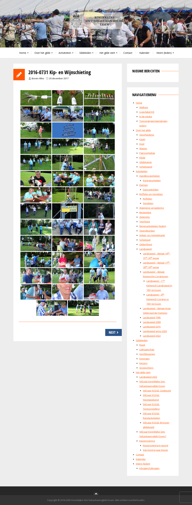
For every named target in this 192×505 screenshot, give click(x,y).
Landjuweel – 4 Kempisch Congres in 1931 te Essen (157, 299)
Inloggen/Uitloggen (149, 468)
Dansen (143, 185)
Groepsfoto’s (146, 367)
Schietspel (144, 239)
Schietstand (145, 166)
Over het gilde (42, 52)
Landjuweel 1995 (152, 317)
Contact (127, 52)
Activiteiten (65, 52)
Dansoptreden (151, 189)
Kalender (144, 52)
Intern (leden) (164, 52)
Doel (141, 143)
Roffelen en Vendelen (151, 194)
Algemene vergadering (151, 207)
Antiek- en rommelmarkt (152, 235)
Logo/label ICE (146, 112)
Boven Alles (38, 78)
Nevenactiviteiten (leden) (152, 226)
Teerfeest (144, 221)
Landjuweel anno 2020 (155, 331)
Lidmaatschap (146, 349)
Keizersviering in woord (155, 445)
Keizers (143, 363)
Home (22, 52)
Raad (142, 345)
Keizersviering (147, 440)
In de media (145, 116)
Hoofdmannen (147, 354)
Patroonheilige (147, 153)
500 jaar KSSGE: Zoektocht (157, 390)
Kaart (142, 139)
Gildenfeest (145, 244)
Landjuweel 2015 (152, 326)
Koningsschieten (152, 180)
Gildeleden (85, 52)
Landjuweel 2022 (152, 335)
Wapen (143, 148)
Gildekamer (145, 162)
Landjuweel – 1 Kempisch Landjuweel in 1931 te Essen (159, 285)
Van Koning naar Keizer (155, 450)
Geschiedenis (146, 134)
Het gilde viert (107, 52)
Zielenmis (144, 217)
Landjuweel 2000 (152, 322)
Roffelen (147, 198)
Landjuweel (145, 249)
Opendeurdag (147, 230)
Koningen (144, 358)
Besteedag (145, 212)
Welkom (143, 107)
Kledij (142, 157)
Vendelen (148, 203)
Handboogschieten (149, 175)
